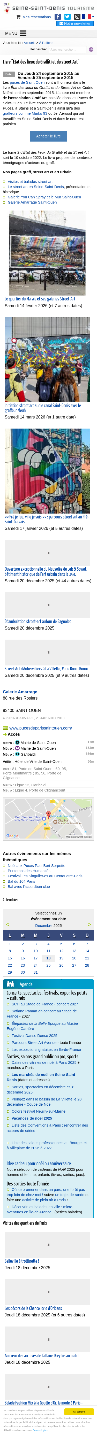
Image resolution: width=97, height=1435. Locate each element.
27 (74, 965)
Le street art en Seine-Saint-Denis (36, 187)
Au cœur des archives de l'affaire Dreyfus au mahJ (41, 1356)
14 (87, 951)
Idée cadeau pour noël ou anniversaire (39, 1163)
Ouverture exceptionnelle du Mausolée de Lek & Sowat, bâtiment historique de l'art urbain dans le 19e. (46, 572)
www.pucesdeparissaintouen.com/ (40, 728)
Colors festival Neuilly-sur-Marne (38, 1111)
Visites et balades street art (30, 182)
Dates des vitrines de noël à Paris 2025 (44, 1062)
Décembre (43, 926)
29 (10, 972)
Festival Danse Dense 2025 (34, 1036)
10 (36, 951)
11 (48, 951)
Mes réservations (33, 17)
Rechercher (38, 49)
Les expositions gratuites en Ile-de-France (46, 1050)
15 (10, 958)
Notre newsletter (75, 23)
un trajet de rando (69, 1195)
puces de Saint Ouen (27, 82)
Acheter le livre (48, 136)
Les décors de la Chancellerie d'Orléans (33, 1308)
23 (23, 965)
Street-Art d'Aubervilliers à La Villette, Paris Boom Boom (46, 669)
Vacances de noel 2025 (32, 1118)
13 (74, 951)
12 (61, 951)
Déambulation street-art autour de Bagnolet (38, 621)
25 (48, 965)
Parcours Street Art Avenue (34, 1043)
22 (10, 965)
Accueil (29, 43)
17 (36, 958)
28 (87, 965)
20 (74, 958)
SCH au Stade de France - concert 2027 (45, 1004)
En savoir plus (40, 1430)
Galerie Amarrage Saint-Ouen (32, 202)
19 (61, 958)
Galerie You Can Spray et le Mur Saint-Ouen (44, 197)
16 (23, 958)
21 (87, 958)
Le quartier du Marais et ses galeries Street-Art (40, 299)
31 (36, 972)
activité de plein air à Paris (44, 1200)
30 (23, 972)
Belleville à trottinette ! (22, 1261)
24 (36, 965)
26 (61, 965)
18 (48, 958)
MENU (11, 33)
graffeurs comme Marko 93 (25, 113)
